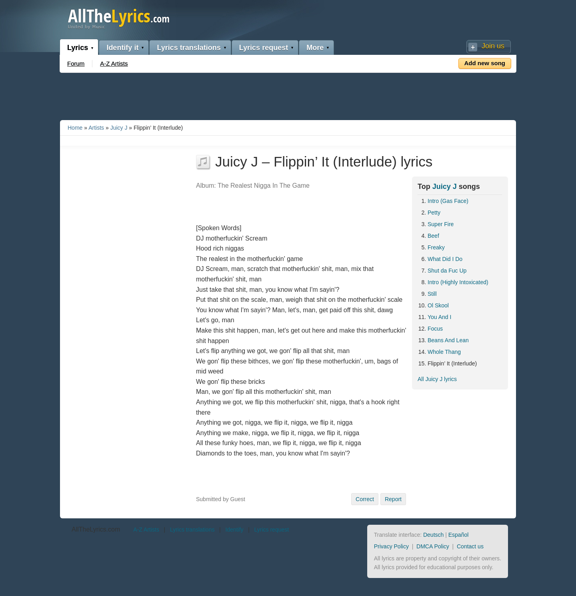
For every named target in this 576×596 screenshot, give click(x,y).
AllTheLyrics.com (96, 529)
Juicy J (119, 127)
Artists (96, 127)
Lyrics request (263, 48)
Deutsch (433, 535)
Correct (365, 499)
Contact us (470, 546)
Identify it (122, 48)
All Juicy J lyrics (437, 379)
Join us (493, 46)
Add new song (485, 63)
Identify (234, 529)
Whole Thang (444, 352)
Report (393, 499)
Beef (433, 236)
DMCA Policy (432, 546)
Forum (75, 63)
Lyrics (77, 48)
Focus (435, 328)
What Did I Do (445, 259)
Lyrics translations (188, 48)
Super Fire (441, 224)
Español (458, 535)
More (315, 48)
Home (75, 127)
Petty (434, 212)
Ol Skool (438, 305)
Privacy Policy (391, 546)
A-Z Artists (114, 63)
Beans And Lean (448, 340)
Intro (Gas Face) (448, 201)
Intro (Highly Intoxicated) (458, 282)
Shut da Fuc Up (447, 270)
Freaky (436, 247)
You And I (439, 317)
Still (432, 294)
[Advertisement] (288, 95)
